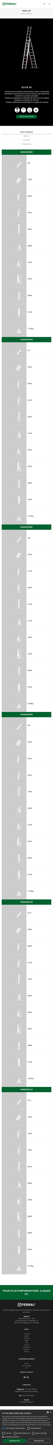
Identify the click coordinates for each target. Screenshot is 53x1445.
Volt (26, 1335)
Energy (27, 1332)
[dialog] (26, 1427)
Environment (26, 1339)
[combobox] (48, 1412)
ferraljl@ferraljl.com (26, 1394)
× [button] (50, 1412)
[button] (26, 1437)
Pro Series (27, 1330)
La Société (26, 1326)
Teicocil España (26, 1358)
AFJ (26, 1360)
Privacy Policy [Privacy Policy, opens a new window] (47, 1425)
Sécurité (26, 1337)
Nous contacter (27, 108)
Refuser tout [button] (39, 1441)
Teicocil (26, 1355)
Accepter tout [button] (14, 1441)
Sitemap (26, 1343)
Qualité (26, 1328)
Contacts (26, 1341)
